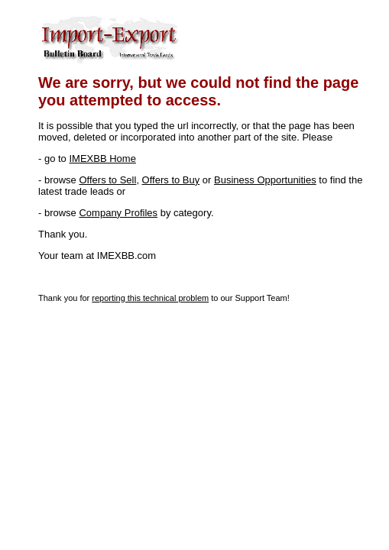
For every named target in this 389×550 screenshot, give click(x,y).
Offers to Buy (171, 180)
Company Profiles (118, 212)
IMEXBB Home (102, 158)
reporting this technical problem (150, 297)
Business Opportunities (265, 180)
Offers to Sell (107, 180)
